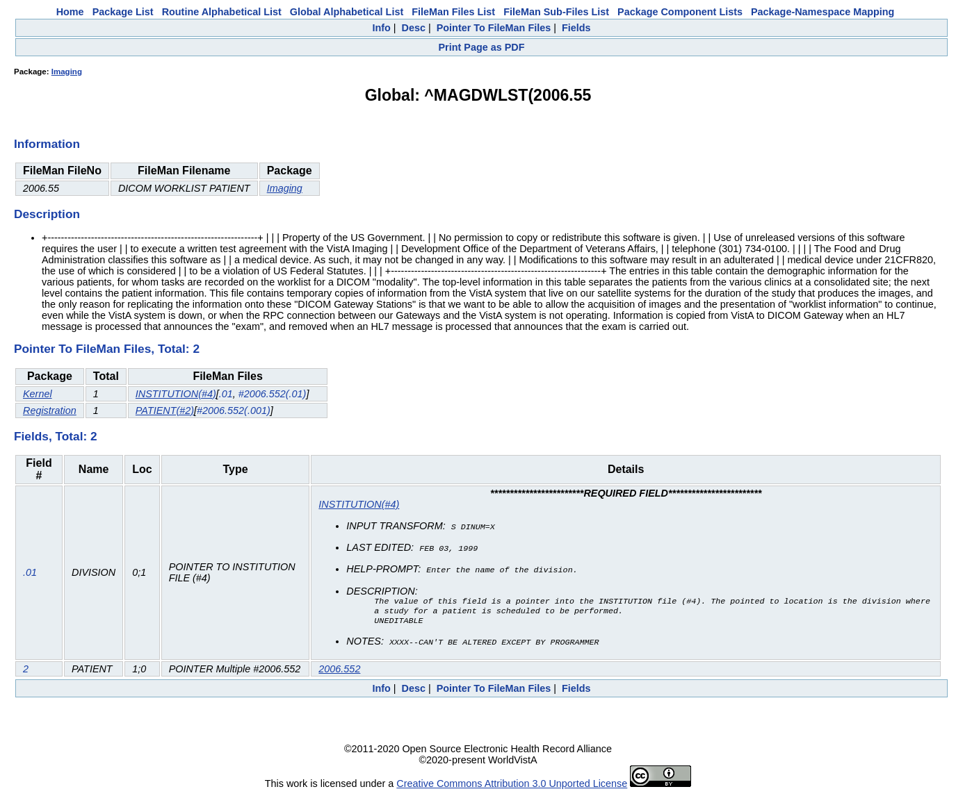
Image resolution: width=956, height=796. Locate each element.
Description (47, 214)
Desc (414, 27)
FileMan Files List (453, 11)
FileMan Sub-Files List (556, 11)
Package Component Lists (680, 11)
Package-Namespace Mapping (822, 11)
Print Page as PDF (482, 47)
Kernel (37, 393)
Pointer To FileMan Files (494, 27)
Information (47, 144)
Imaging (66, 71)
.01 (226, 393)
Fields (576, 27)
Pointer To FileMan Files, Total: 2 (107, 349)
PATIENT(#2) (165, 410)
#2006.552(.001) (233, 410)
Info (381, 27)
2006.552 (339, 670)
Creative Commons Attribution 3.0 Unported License (511, 784)
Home (70, 11)
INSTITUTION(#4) (176, 393)
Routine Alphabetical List (222, 11)
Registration (49, 410)
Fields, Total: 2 (55, 436)
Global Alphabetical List (346, 11)
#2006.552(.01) (272, 393)
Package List (123, 11)
